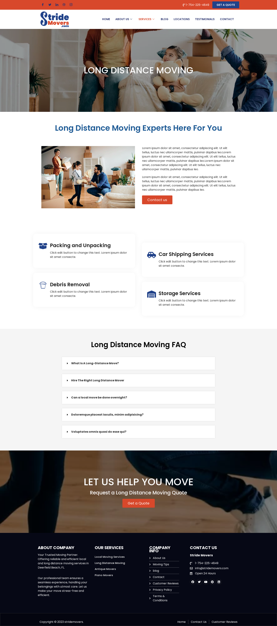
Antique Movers (105, 569)
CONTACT (227, 19)
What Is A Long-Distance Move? (95, 363)
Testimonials (205, 19)
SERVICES (146, 19)
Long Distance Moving (110, 563)
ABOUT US (123, 19)
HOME (106, 19)
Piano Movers (104, 575)
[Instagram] (71, 5)
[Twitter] (49, 5)
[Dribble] (64, 5)
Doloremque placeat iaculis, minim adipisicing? (107, 415)
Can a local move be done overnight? (99, 397)
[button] (138, 363)
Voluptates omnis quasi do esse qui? (98, 432)
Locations (182, 19)
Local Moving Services (110, 557)
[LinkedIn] (56, 5)
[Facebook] (42, 5)
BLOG (164, 19)
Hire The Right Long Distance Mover (97, 380)
